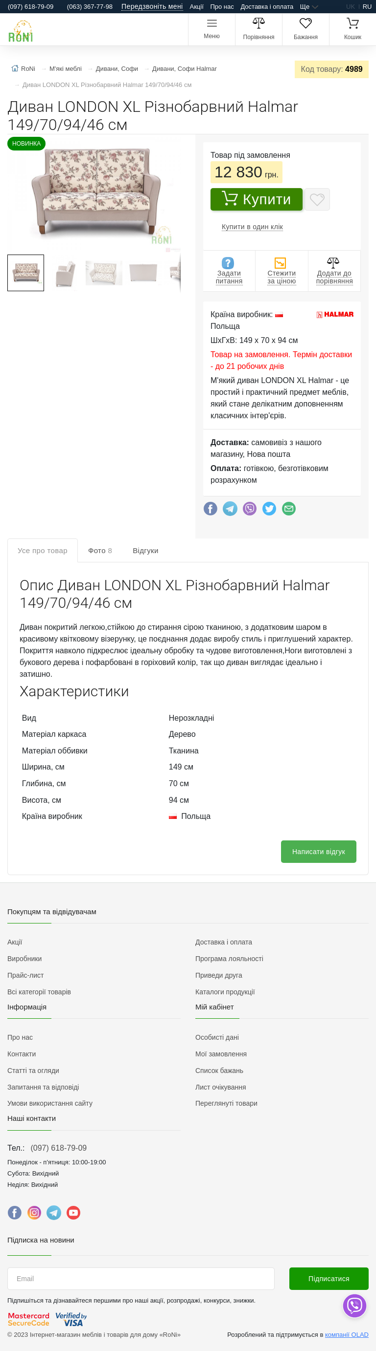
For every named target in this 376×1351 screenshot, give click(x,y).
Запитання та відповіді (43, 1087)
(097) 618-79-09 (58, 1148)
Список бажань (219, 1070)
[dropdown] (354, 1305)
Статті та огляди (33, 1070)
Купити (256, 199)
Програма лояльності (229, 959)
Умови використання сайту (50, 1103)
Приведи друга (218, 975)
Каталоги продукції (225, 992)
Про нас (222, 6)
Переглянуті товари (226, 1103)
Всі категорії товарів (39, 992)
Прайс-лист (25, 975)
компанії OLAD (347, 1334)
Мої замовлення (221, 1054)
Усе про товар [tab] (43, 550)
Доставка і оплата (266, 6)
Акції (197, 6)
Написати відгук (318, 852)
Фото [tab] (100, 550)
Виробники (24, 959)
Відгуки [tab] (146, 550)
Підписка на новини (40, 1240)
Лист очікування (220, 1087)
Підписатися (329, 1279)
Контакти (21, 1054)
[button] (93, 195)
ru (367, 6)
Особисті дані (217, 1037)
